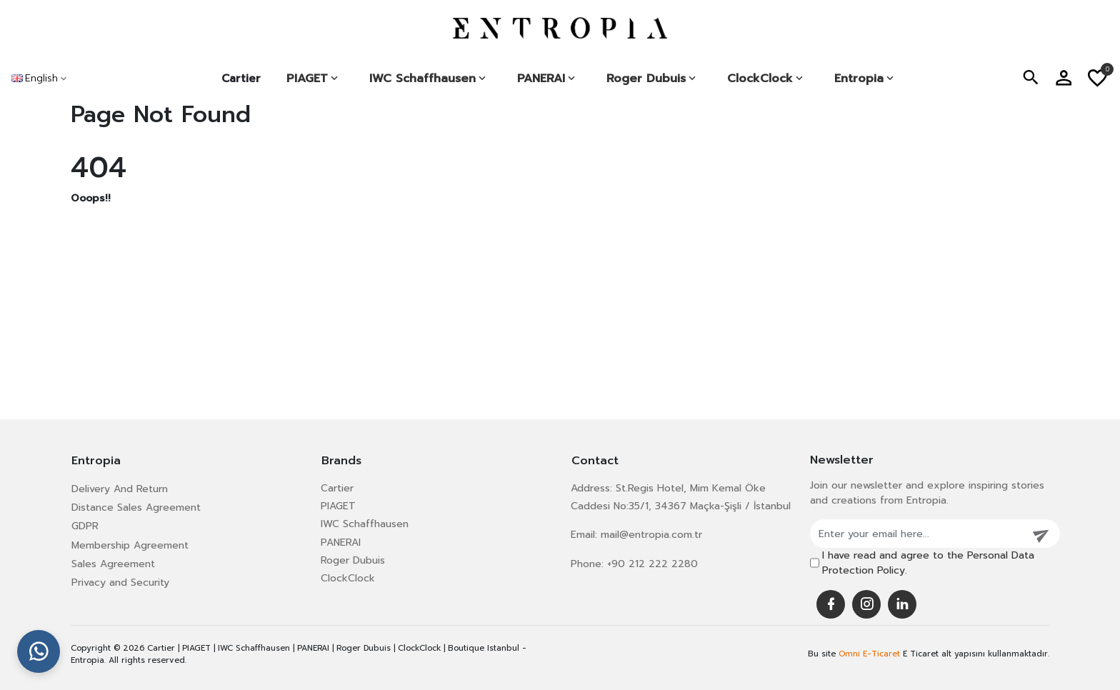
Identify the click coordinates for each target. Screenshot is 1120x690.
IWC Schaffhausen (365, 523)
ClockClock (348, 578)
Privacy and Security (120, 582)
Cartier (241, 78)
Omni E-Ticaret (869, 654)
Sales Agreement (113, 563)
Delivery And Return (119, 488)
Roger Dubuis (353, 560)
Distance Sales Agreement (136, 507)
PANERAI (341, 542)
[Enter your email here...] (917, 533)
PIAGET (338, 506)
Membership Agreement (130, 545)
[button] (1031, 78)
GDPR (85, 526)
